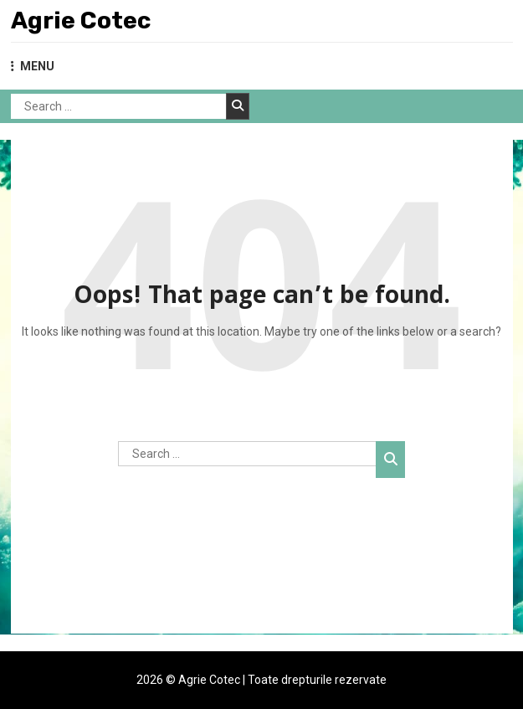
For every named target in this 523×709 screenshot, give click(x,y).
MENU (32, 66)
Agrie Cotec (81, 20)
